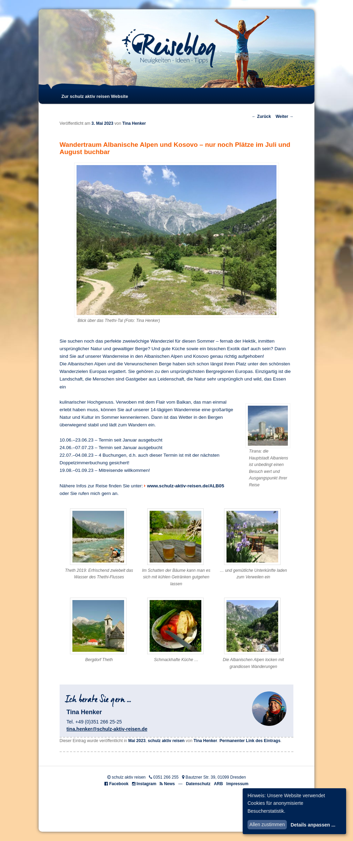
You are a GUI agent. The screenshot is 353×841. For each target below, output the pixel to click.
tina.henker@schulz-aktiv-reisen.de (107, 729)
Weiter (284, 116)
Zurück (261, 116)
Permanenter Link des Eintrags (250, 740)
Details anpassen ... (313, 825)
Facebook (119, 783)
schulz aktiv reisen (166, 740)
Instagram (146, 783)
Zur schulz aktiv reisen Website (94, 96)
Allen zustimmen (267, 824)
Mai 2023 (136, 740)
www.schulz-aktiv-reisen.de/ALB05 (185, 485)
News (169, 783)
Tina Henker (134, 123)
